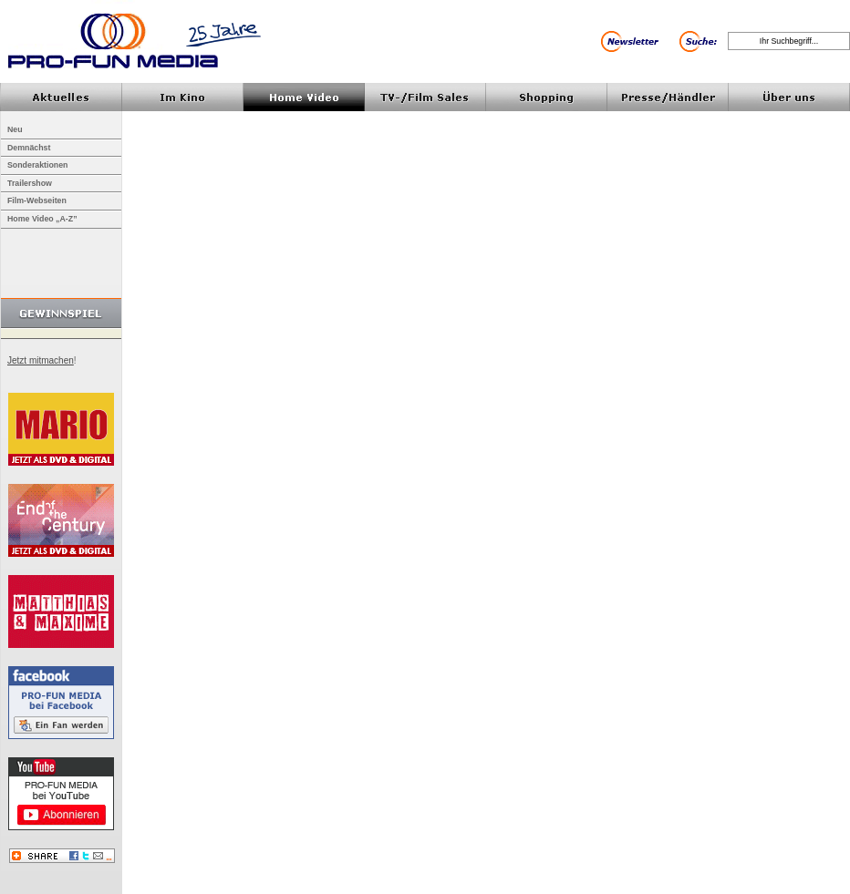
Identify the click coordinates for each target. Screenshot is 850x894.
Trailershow (29, 183)
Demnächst (28, 147)
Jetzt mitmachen (40, 360)
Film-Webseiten (37, 200)
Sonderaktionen (37, 165)
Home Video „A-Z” (42, 218)
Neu (15, 129)
